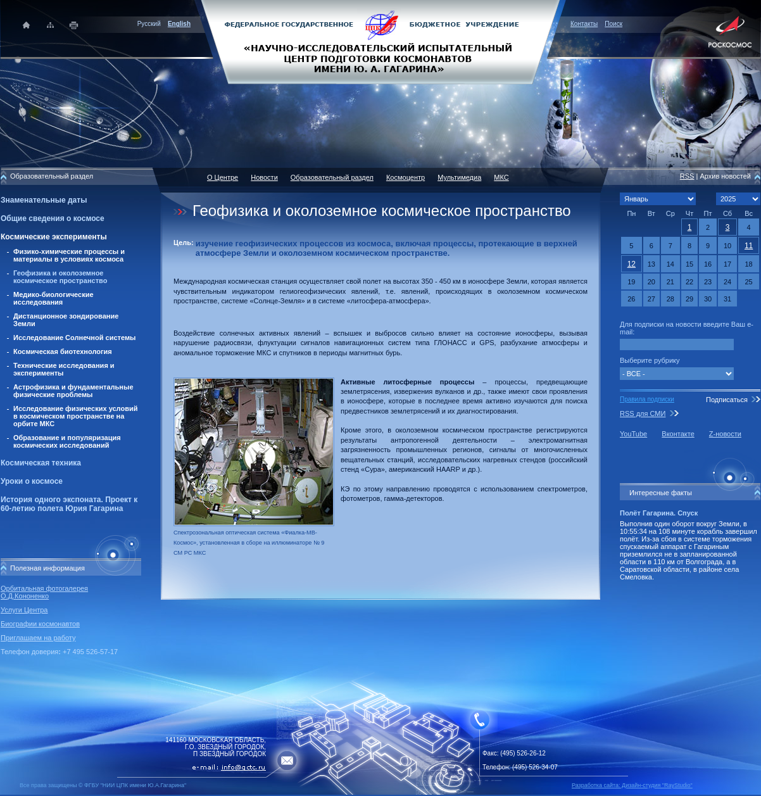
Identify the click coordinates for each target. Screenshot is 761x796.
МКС (501, 177)
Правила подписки (647, 399)
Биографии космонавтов (40, 624)
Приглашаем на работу (38, 637)
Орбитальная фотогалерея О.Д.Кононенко (44, 592)
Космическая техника (41, 462)
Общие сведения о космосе (52, 218)
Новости (264, 177)
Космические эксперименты (54, 236)
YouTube (633, 434)
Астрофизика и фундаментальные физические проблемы (73, 390)
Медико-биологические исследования (53, 298)
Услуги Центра (24, 610)
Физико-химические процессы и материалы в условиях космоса (69, 255)
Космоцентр (405, 177)
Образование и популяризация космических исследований (67, 441)
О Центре (222, 177)
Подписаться (727, 399)
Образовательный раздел (332, 177)
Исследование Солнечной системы (74, 337)
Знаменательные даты (44, 200)
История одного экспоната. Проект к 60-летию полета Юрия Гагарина (69, 504)
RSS (687, 176)
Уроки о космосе (32, 481)
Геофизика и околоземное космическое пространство (60, 276)
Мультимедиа (459, 177)
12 (631, 264)
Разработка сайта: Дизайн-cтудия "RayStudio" (632, 785)
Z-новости (725, 434)
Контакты (584, 23)
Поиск (613, 23)
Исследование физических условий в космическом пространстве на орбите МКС (75, 416)
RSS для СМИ (642, 413)
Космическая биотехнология (62, 351)
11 (749, 245)
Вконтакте (678, 434)
